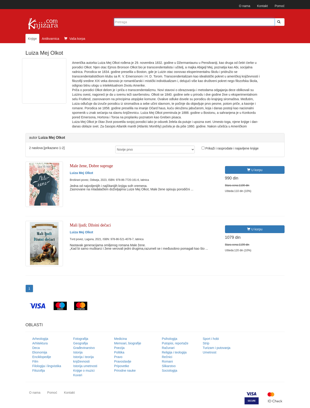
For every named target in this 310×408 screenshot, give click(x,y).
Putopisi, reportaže (175, 343)
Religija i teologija (174, 352)
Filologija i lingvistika (46, 366)
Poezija (119, 348)
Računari (168, 348)
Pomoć (280, 6)
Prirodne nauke (125, 370)
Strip (206, 343)
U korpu (254, 170)
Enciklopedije (41, 357)
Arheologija (40, 339)
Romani (167, 361)
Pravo (118, 357)
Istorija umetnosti (85, 366)
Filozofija (38, 370)
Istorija (77, 352)
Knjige (32, 38)
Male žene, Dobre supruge (91, 166)
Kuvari (77, 375)
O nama (244, 6)
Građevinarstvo (84, 348)
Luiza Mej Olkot (81, 173)
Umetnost (209, 352)
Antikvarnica (50, 38)
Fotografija (80, 339)
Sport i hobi (211, 339)
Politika (119, 352)
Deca (36, 348)
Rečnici (167, 357)
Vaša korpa (74, 38)
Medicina (120, 339)
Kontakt (262, 6)
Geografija (80, 343)
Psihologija (169, 339)
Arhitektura (40, 343)
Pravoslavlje (122, 361)
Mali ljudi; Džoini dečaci (90, 225)
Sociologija (169, 370)
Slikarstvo (169, 366)
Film (35, 361)
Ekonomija (39, 352)
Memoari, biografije (127, 343)
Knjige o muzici (84, 370)
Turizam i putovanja (216, 348)
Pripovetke (121, 366)
